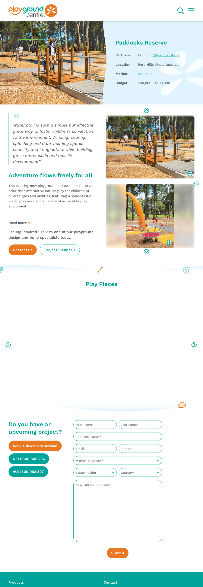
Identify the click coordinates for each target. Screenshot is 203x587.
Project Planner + (59, 249)
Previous (147, 111)
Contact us (22, 249)
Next (147, 252)
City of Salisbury (166, 54)
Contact (110, 580)
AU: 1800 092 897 (28, 471)
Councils (145, 73)
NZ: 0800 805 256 (29, 458)
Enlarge (190, 174)
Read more (18, 222)
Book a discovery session (35, 445)
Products (16, 580)
